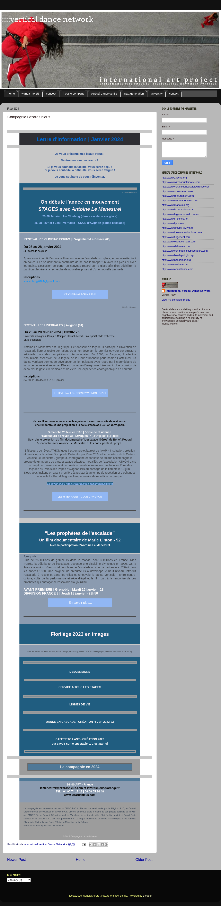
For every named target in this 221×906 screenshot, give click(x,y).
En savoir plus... (80, 602)
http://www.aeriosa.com (175, 264)
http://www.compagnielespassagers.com (185, 250)
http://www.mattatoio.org (175, 205)
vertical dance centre (104, 93)
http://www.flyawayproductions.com (182, 232)
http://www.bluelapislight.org (178, 255)
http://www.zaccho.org (174, 177)
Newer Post (16, 860)
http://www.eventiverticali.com (178, 241)
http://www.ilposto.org (174, 223)
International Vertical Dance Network (188, 290)
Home (80, 860)
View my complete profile (176, 299)
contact (173, 93)
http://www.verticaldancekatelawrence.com (186, 186)
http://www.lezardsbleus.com (178, 209)
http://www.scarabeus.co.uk (177, 191)
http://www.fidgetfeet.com (176, 237)
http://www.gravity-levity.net (177, 227)
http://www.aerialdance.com (177, 269)
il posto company (73, 93)
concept (51, 93)
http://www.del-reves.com (176, 246)
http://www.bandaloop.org (176, 260)
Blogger (147, 895)
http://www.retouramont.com (178, 195)
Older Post (143, 860)
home (11, 93)
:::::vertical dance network (47, 19)
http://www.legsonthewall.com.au (180, 214)
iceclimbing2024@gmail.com (42, 281)
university (156, 93)
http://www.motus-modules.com (179, 200)
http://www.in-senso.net (175, 218)
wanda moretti (30, 93)
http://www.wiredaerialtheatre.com (181, 182)
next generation (134, 93)
